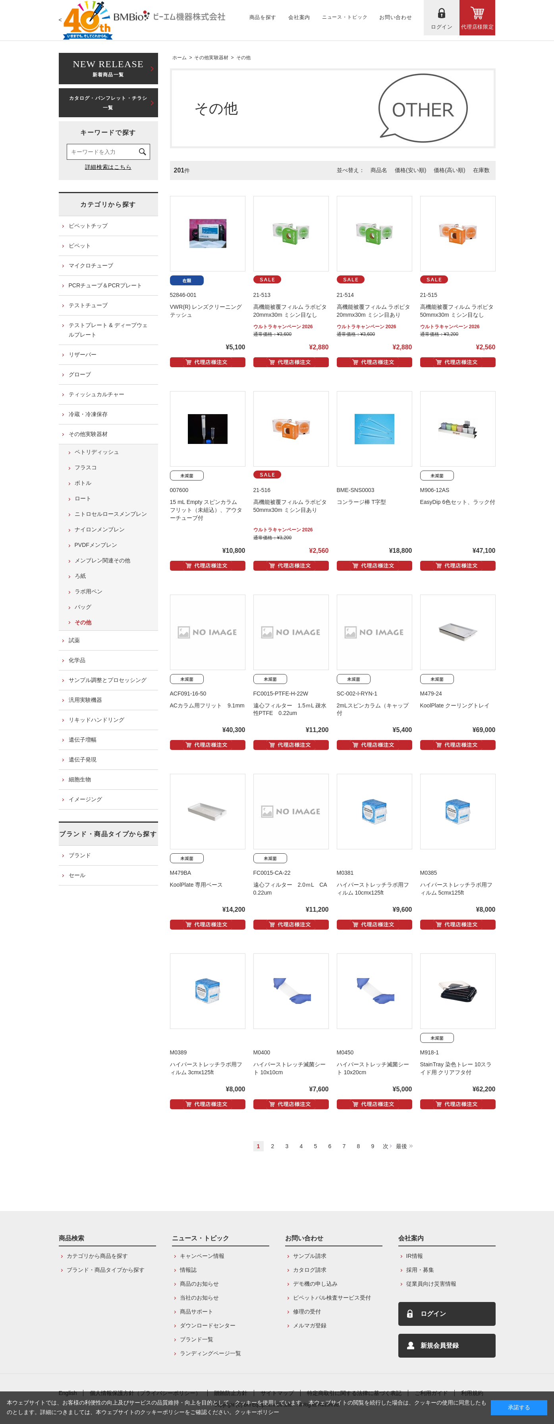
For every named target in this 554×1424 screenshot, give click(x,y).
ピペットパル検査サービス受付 (332, 1297)
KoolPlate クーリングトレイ (455, 705)
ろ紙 (80, 576)
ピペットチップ (88, 226)
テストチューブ (88, 305)
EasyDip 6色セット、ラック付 (458, 502)
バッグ (83, 607)
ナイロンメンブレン (100, 529)
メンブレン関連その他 (102, 560)
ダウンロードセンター (207, 1325)
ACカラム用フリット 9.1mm (207, 705)
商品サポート (196, 1311)
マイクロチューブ (91, 265)
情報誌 (188, 1270)
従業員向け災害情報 (431, 1284)
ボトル (83, 483)
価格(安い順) (410, 170)
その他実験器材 (211, 57)
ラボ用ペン (88, 591)
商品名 (379, 170)
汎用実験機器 (85, 700)
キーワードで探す (108, 132)
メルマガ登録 (309, 1325)
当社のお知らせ (199, 1297)
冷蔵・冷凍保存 (88, 414)
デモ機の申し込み (315, 1284)
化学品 (77, 660)
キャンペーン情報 (202, 1256)
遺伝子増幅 (83, 739)
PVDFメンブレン (96, 545)
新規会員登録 (440, 1345)
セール (77, 875)
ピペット (80, 245)
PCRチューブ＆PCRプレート (105, 285)
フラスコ (86, 467)
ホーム (179, 57)
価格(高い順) (449, 170)
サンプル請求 (309, 1256)
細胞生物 (80, 779)
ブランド (80, 855)
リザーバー (83, 354)
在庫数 (481, 170)
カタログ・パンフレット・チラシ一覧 (108, 102)
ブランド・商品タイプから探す (108, 834)
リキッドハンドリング (96, 720)
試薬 (74, 640)
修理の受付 (307, 1311)
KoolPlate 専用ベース (196, 885)
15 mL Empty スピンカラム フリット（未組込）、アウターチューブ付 (206, 510)
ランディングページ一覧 (210, 1353)
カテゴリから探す (108, 204)
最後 (401, 1146)
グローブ (80, 374)
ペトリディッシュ (97, 452)
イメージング (85, 799)
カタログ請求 (309, 1270)
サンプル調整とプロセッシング (108, 680)
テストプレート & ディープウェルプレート (108, 330)
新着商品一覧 (108, 67)
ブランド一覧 (196, 1339)
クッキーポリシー (257, 1412)
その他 (243, 57)
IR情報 (414, 1256)
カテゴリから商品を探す (97, 1256)
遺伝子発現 (83, 759)
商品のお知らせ (199, 1284)
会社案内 (411, 1238)
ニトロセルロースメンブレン (111, 514)
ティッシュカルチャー (96, 394)
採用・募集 (420, 1270)
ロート (83, 498)
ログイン (433, 1313)
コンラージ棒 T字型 (361, 502)
